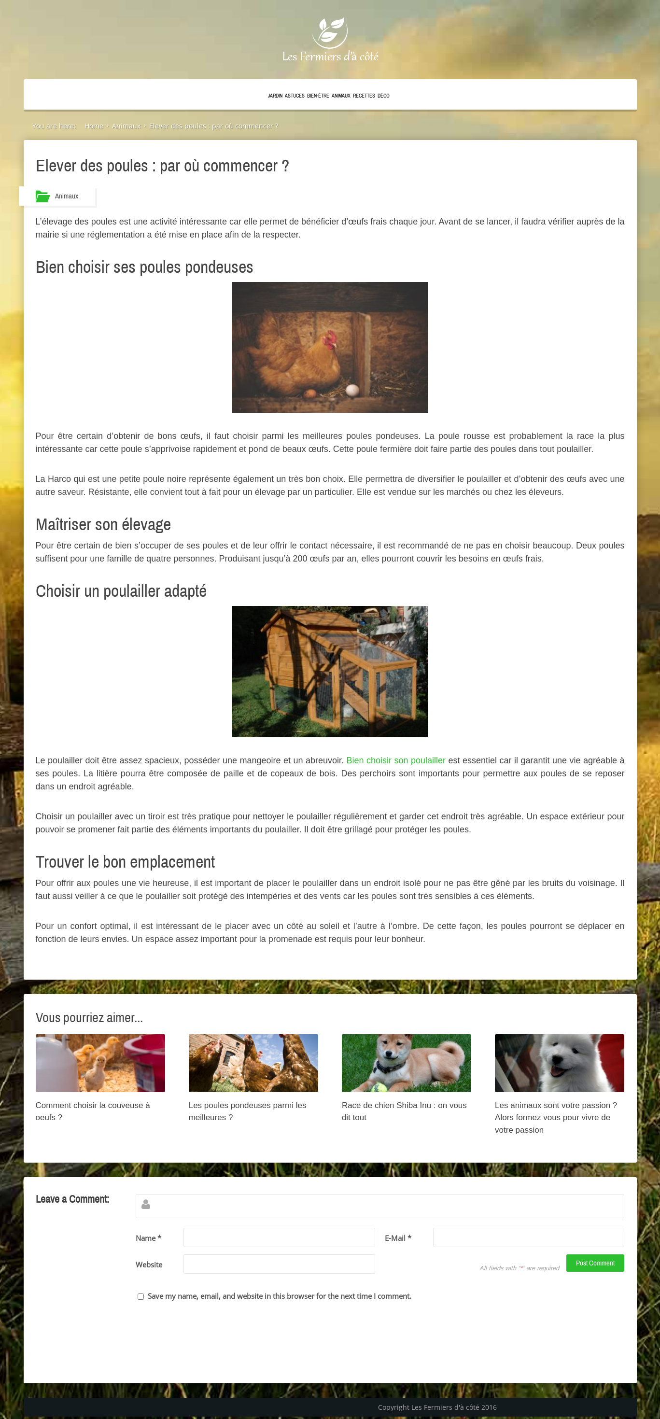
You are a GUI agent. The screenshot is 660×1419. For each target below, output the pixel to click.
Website (149, 1264)
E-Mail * (398, 1238)
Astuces (295, 95)
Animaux (341, 95)
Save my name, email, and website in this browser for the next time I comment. (279, 1296)
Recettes (364, 95)
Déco (384, 95)
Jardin (275, 95)
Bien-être (318, 95)
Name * (148, 1238)
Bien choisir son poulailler (396, 760)
